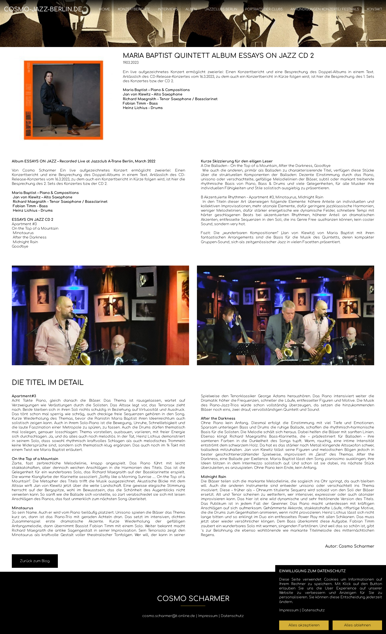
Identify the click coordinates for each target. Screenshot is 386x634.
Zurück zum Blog (35, 561)
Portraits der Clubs (264, 9)
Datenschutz (232, 616)
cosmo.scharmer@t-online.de (168, 616)
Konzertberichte (134, 9)
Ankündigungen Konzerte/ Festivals (324, 9)
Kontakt (374, 9)
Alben (191, 9)
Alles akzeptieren (304, 625)
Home (104, 9)
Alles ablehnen (357, 625)
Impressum (208, 616)
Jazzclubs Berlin (221, 9)
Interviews (168, 9)
